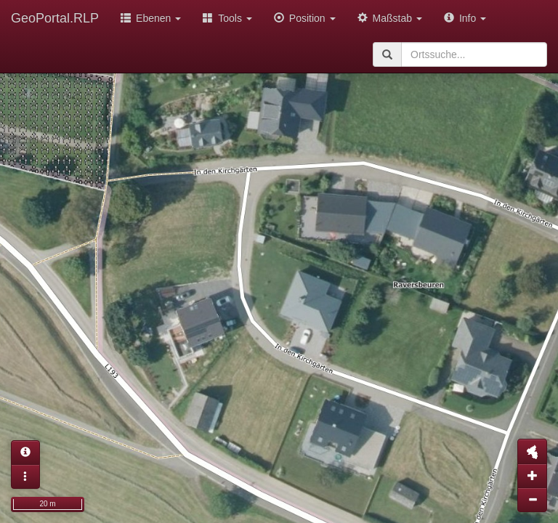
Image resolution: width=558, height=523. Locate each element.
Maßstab (389, 18)
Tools (227, 18)
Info (465, 18)
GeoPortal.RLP (55, 18)
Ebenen (151, 18)
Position (305, 18)
